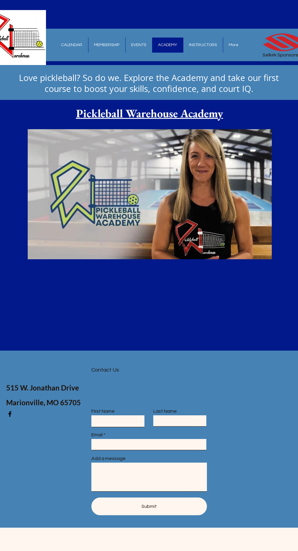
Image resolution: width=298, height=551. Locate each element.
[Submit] (149, 506)
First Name (103, 411)
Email (97, 434)
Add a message (108, 458)
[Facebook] (10, 414)
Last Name (165, 411)
